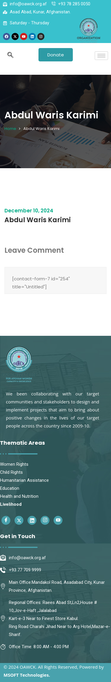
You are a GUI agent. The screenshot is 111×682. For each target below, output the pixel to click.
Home (10, 128)
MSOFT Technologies (26, 675)
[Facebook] (5, 520)
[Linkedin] (32, 520)
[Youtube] (58, 520)
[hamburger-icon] (101, 55)
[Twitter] (19, 520)
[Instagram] (45, 520)
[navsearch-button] (10, 55)
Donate (55, 55)
